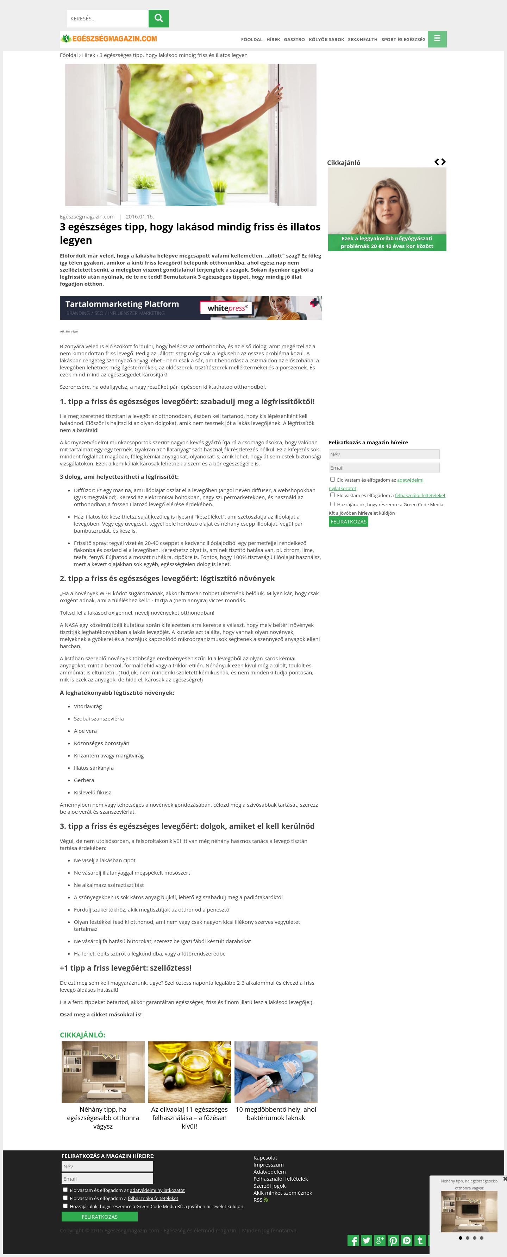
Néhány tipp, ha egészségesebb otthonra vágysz (103, 1113)
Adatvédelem (270, 1171)
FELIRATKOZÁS (100, 1216)
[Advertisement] (387, 108)
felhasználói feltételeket (420, 495)
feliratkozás (349, 521)
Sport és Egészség (404, 39)
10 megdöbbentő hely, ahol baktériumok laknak (276, 1109)
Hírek (273, 39)
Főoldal (252, 39)
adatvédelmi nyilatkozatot (157, 1190)
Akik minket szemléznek (283, 1192)
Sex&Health (363, 39)
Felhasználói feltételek (281, 1178)
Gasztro (294, 39)
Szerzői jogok (270, 1185)
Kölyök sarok (326, 39)
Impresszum (269, 1164)
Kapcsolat (265, 1157)
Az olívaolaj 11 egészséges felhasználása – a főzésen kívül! (189, 1113)
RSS (261, 1199)
